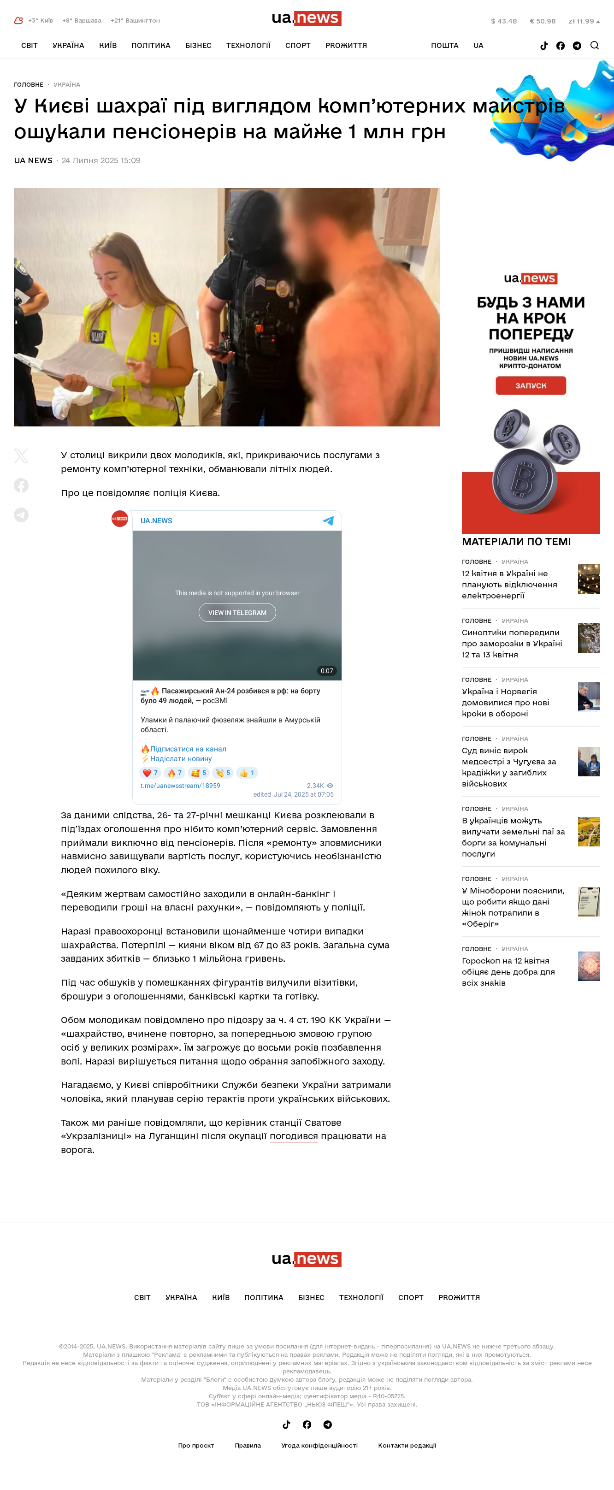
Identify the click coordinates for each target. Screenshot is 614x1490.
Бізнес (198, 45)
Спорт (298, 45)
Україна (68, 45)
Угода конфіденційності (319, 1445)
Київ (108, 45)
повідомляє (123, 493)
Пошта (445, 45)
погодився (294, 1136)
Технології (248, 45)
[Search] (594, 45)
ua (478, 45)
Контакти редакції (407, 1445)
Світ (29, 45)
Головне (28, 84)
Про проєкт (196, 1445)
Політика (151, 45)
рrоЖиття (346, 45)
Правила (248, 1445)
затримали (366, 1085)
